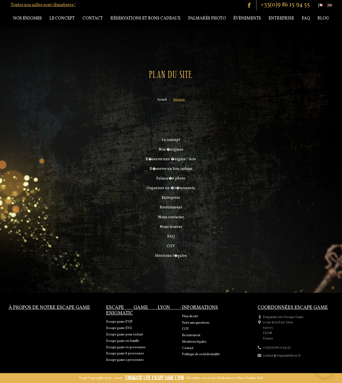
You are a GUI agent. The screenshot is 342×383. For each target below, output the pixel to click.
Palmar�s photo (170, 178)
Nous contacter (171, 217)
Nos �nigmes (171, 149)
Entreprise (281, 18)
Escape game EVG (119, 328)
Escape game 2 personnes (125, 360)
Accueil (162, 100)
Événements (247, 18)
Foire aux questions (195, 323)
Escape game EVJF (119, 322)
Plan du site (190, 316)
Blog (323, 18)
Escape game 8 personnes (125, 353)
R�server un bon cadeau (171, 168)
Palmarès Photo (207, 18)
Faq (306, 18)
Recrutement (171, 207)
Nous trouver (171, 226)
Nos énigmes (27, 18)
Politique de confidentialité (201, 354)
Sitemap (179, 100)
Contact (93, 18)
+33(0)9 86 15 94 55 (285, 4)
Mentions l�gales (171, 255)
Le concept (62, 18)
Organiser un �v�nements (171, 188)
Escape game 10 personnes (126, 347)
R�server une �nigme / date (171, 159)
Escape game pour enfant (124, 334)
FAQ (171, 236)
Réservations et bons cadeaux (145, 18)
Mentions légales (194, 342)
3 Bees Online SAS (249, 378)
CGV (171, 246)
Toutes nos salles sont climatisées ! (43, 5)
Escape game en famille (122, 341)
